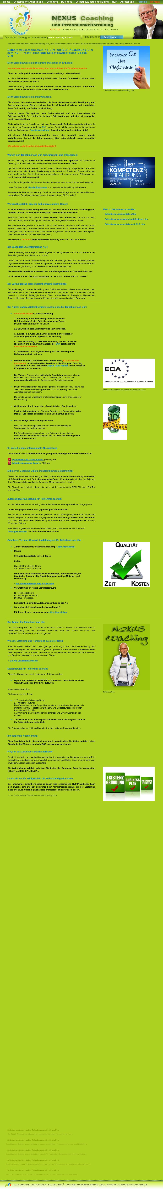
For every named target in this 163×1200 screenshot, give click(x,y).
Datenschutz (94, 29)
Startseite (12, 44)
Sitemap (113, 29)
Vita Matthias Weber (37, 37)
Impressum (73, 29)
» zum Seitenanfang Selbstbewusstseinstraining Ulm (32, 795)
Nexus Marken (92, 37)
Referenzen (110, 37)
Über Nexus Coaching (15, 37)
